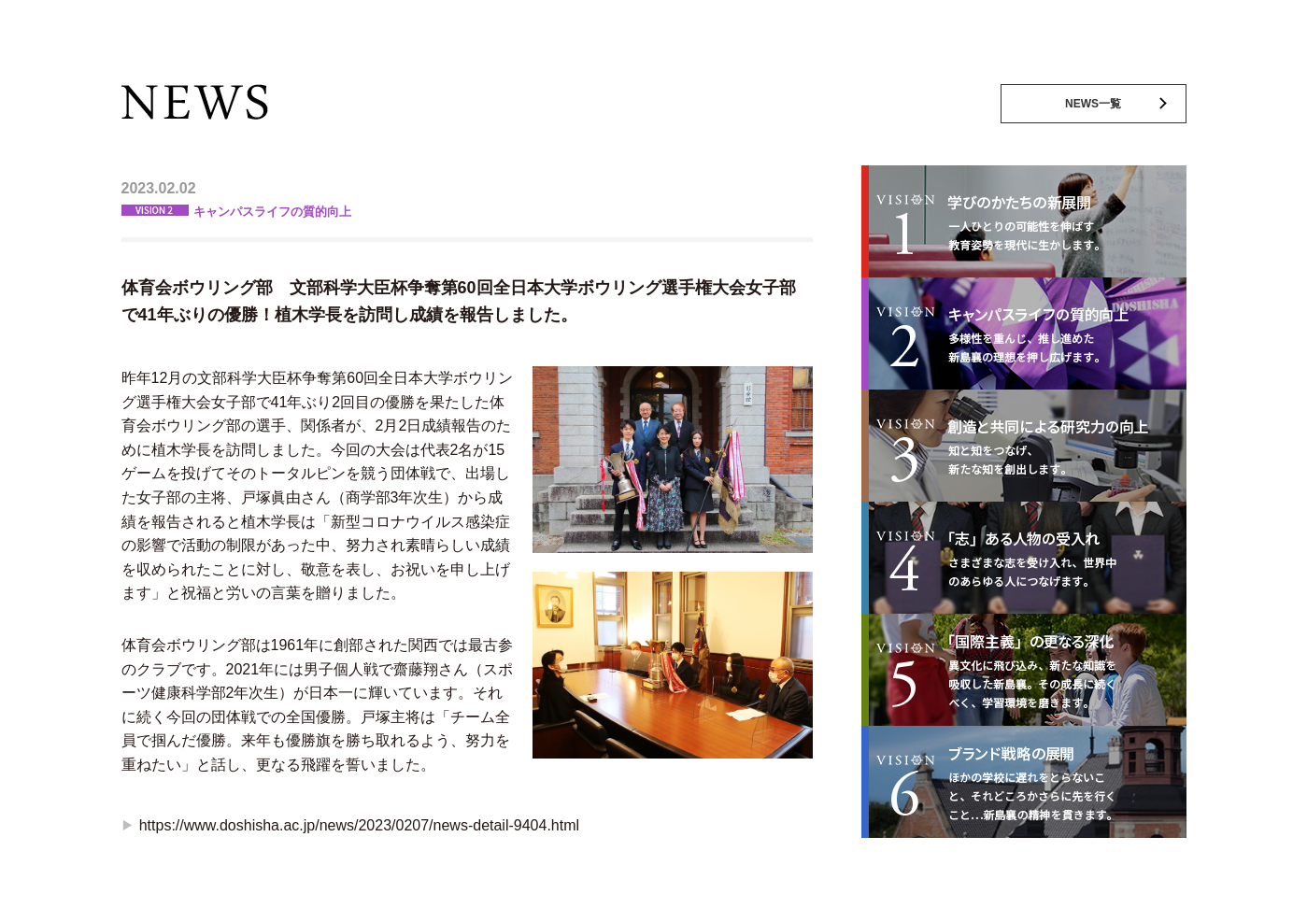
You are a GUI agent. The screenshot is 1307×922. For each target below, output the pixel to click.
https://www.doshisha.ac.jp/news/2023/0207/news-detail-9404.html (359, 825)
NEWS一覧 (1093, 103)
